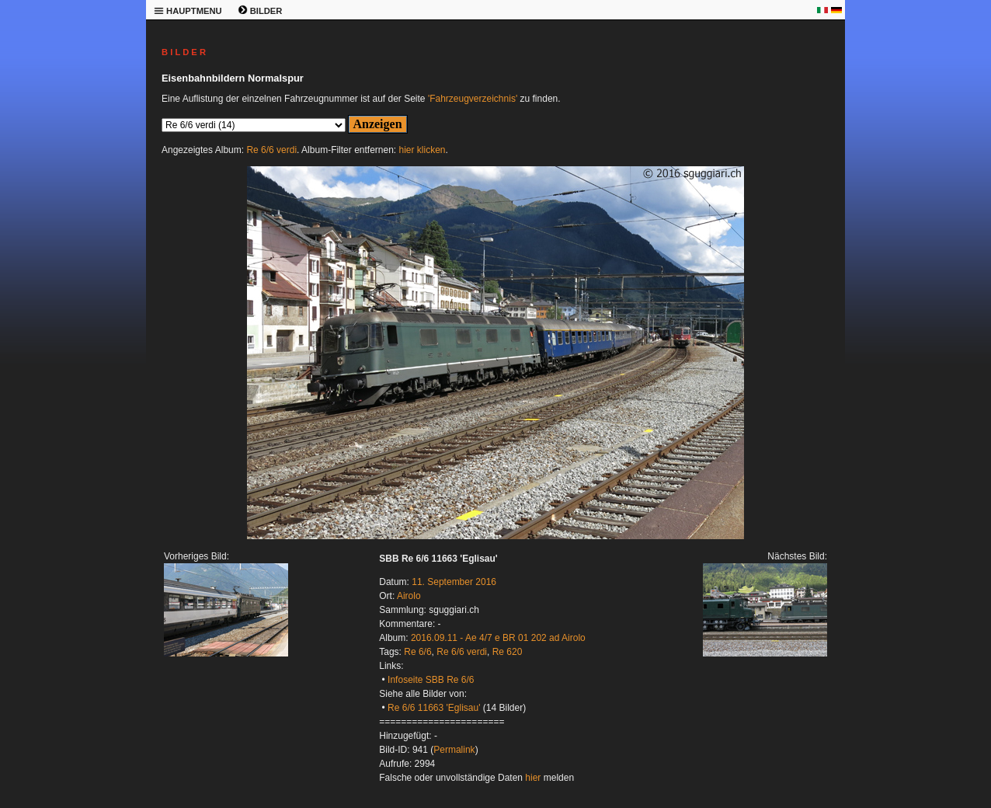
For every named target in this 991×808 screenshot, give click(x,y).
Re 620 (507, 651)
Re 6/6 (417, 651)
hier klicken (422, 150)
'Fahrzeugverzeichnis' (472, 98)
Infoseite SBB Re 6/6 (431, 679)
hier (533, 777)
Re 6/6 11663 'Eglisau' (434, 707)
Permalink (454, 749)
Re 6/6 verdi (271, 150)
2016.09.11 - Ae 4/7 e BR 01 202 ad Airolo (498, 637)
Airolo (409, 595)
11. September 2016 (454, 581)
